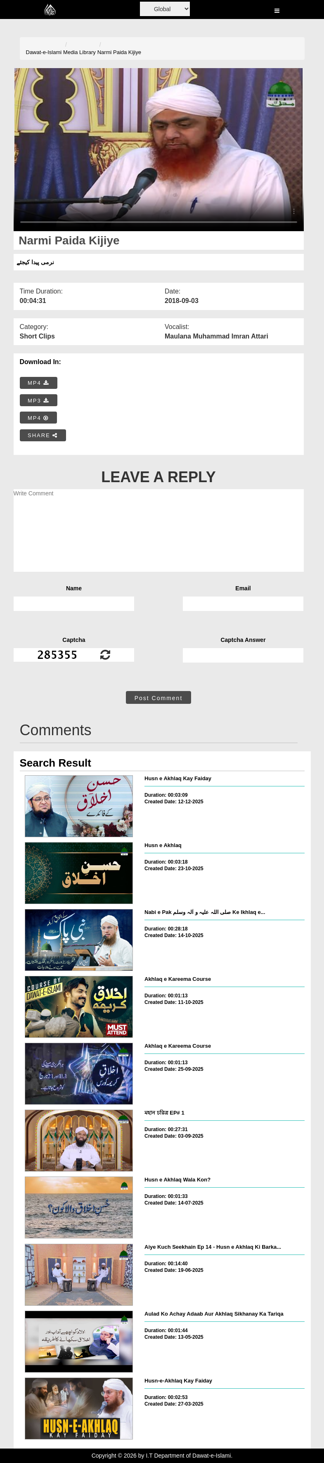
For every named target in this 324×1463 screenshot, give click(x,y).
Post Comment (159, 698)
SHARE (43, 435)
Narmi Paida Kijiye (119, 52)
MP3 (38, 401)
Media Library (79, 52)
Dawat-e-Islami (44, 52)
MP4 (38, 383)
